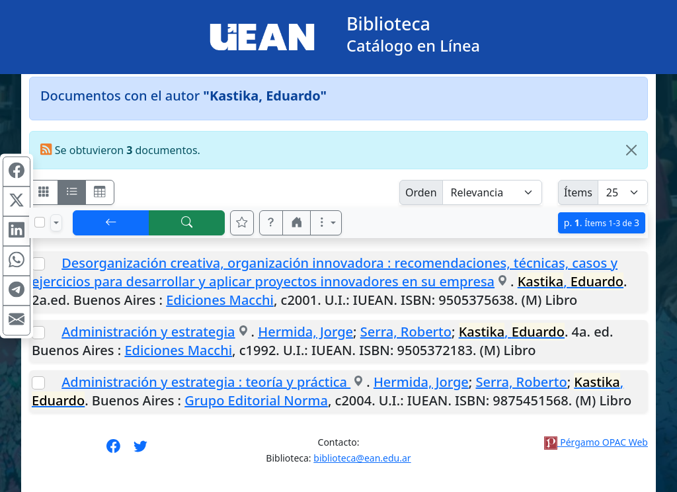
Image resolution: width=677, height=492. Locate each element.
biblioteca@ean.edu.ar (362, 458)
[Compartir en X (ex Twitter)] (16, 201)
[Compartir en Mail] (16, 321)
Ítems (578, 192)
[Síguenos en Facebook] (113, 450)
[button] (271, 222)
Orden (421, 192)
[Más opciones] (326, 222)
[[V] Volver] (111, 222)
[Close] (631, 150)
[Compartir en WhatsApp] (16, 261)
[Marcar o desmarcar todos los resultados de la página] (39, 222)
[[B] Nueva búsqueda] (187, 222)
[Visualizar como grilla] (99, 192)
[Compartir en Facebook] (16, 172)
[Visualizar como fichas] (43, 192)
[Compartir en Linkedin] (16, 231)
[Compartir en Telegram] (16, 291)
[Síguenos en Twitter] (140, 450)
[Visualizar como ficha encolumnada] (72, 192)
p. (601, 222)
